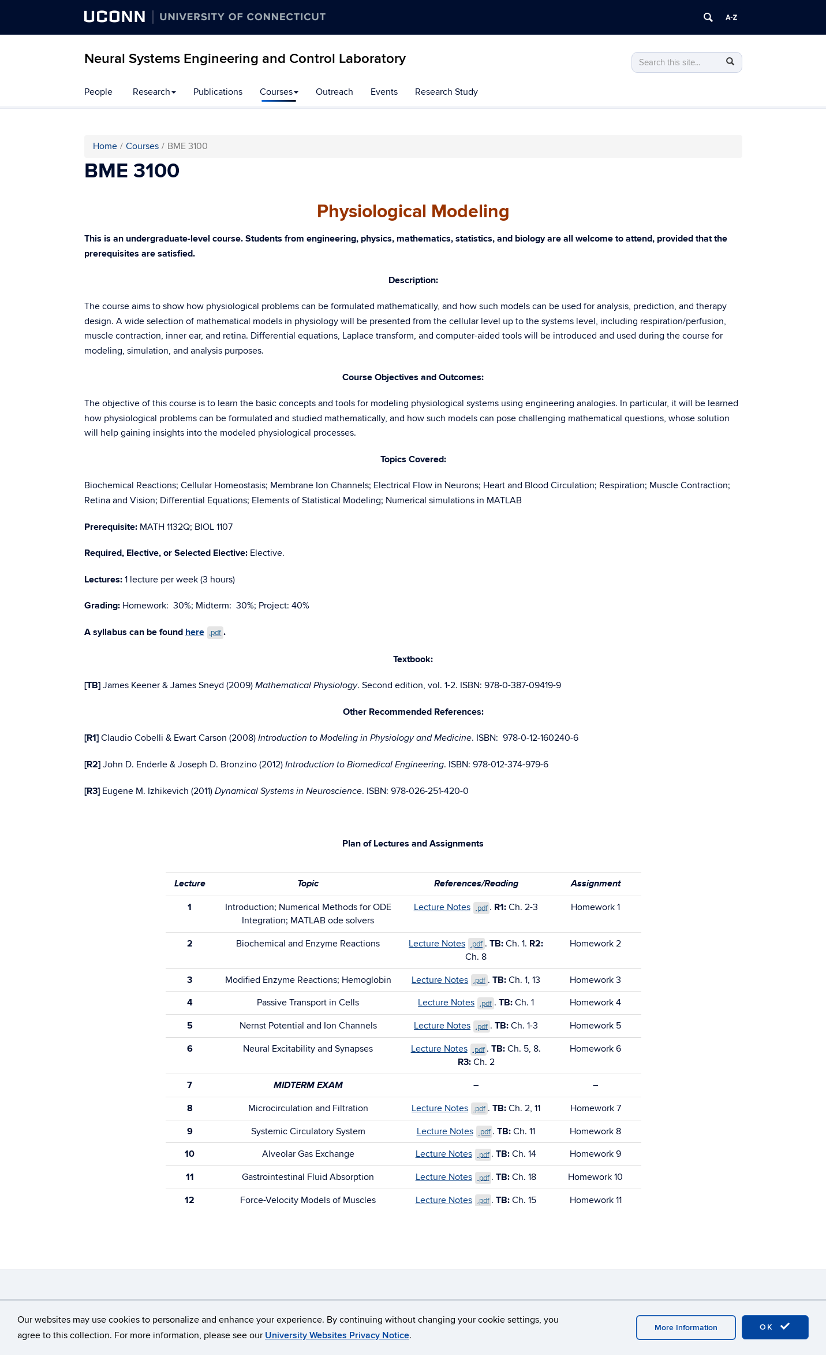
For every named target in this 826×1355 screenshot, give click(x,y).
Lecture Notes (452, 907)
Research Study (446, 92)
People (98, 92)
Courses (279, 92)
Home (105, 146)
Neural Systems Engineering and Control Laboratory (245, 58)
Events (384, 92)
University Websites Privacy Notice (337, 1335)
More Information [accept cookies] (686, 1327)
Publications (217, 92)
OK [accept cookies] (775, 1326)
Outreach (334, 92)
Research (154, 92)
